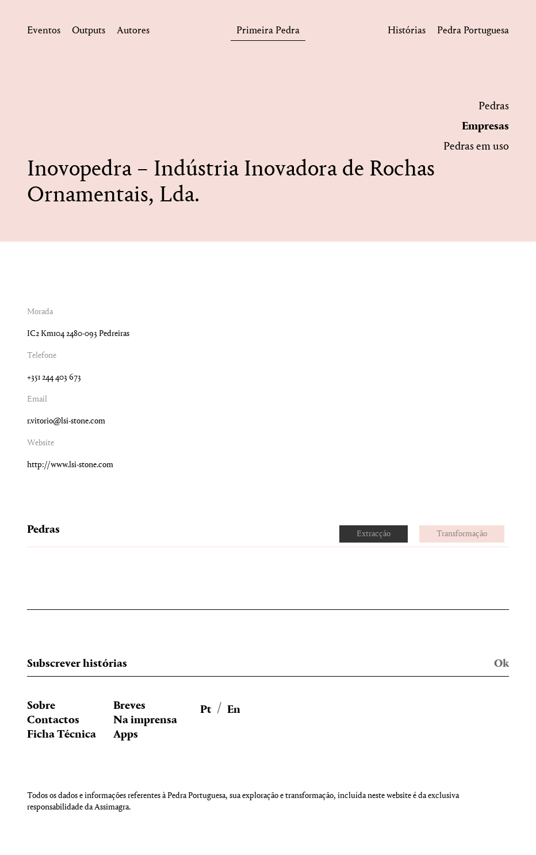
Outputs (88, 32)
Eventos (43, 32)
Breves (129, 706)
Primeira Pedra (268, 32)
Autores (133, 32)
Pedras (493, 106)
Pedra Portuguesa (473, 32)
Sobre (41, 706)
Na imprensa (145, 720)
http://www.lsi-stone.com (70, 465)
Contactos (53, 720)
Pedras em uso (476, 146)
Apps (125, 735)
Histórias (407, 32)
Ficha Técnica (61, 735)
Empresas (485, 126)
